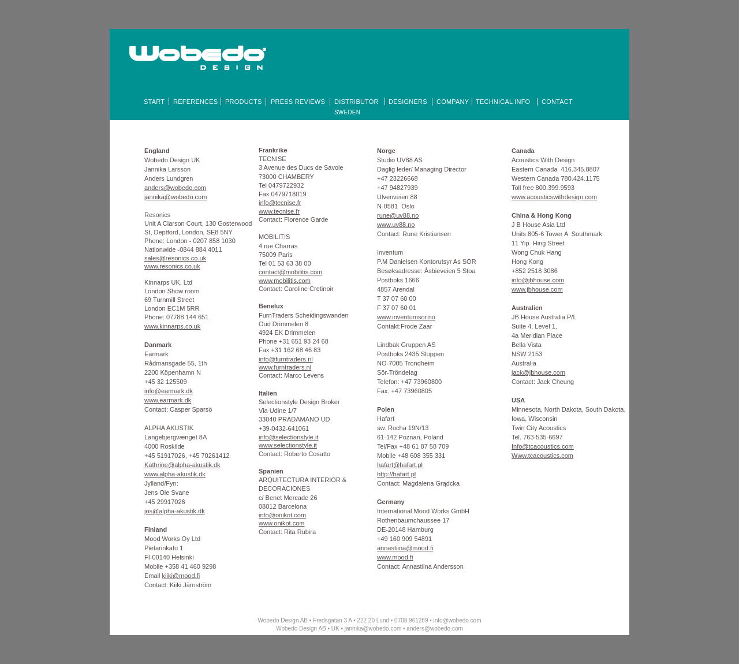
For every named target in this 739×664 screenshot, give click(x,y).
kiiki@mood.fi (181, 575)
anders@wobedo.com (434, 628)
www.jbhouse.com (537, 289)
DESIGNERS (408, 101)
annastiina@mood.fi (405, 547)
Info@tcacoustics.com (543, 446)
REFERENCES (195, 101)
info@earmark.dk (168, 390)
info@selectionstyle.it (289, 437)
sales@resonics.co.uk (175, 258)
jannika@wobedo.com (373, 628)
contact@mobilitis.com (290, 271)
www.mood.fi (395, 557)
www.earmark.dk (167, 400)
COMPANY (452, 101)
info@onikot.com (282, 515)
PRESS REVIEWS (298, 101)
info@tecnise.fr (280, 202)
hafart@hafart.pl (400, 464)
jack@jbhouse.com (538, 372)
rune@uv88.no (398, 215)
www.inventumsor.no (406, 317)
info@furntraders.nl (286, 359)
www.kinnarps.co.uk (172, 326)
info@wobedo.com (458, 620)
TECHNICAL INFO (503, 101)
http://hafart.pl (396, 474)
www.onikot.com (281, 523)
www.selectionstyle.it (288, 445)
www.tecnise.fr (279, 211)
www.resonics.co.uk (172, 266)
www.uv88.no (396, 224)
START (154, 101)
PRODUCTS (243, 101)
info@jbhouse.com (538, 280)
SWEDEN (347, 112)
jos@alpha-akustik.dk (174, 511)
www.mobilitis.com (285, 280)
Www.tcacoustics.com (542, 455)
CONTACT (557, 101)
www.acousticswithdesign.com (554, 196)
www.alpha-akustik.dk (175, 474)
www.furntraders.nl (285, 367)
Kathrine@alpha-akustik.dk (182, 464)
